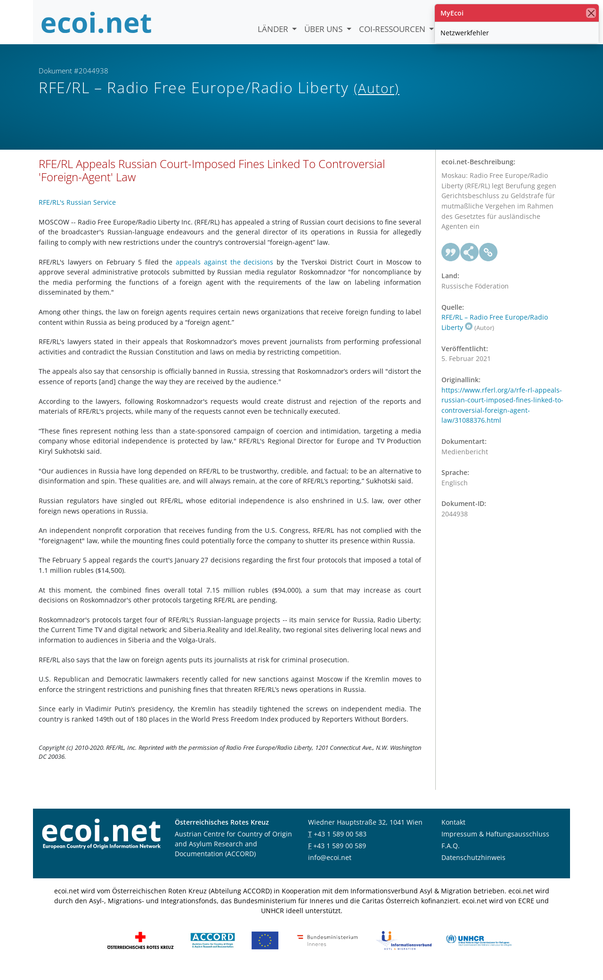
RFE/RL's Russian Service (77, 212)
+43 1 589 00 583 (340, 843)
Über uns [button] (324, 29)
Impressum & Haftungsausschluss (495, 843)
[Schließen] (591, 13)
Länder (274, 29)
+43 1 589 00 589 (339, 855)
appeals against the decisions (225, 271)
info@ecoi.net (329, 867)
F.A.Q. (450, 855)
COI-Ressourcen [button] (393, 29)
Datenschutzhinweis (473, 867)
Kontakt (453, 831)
